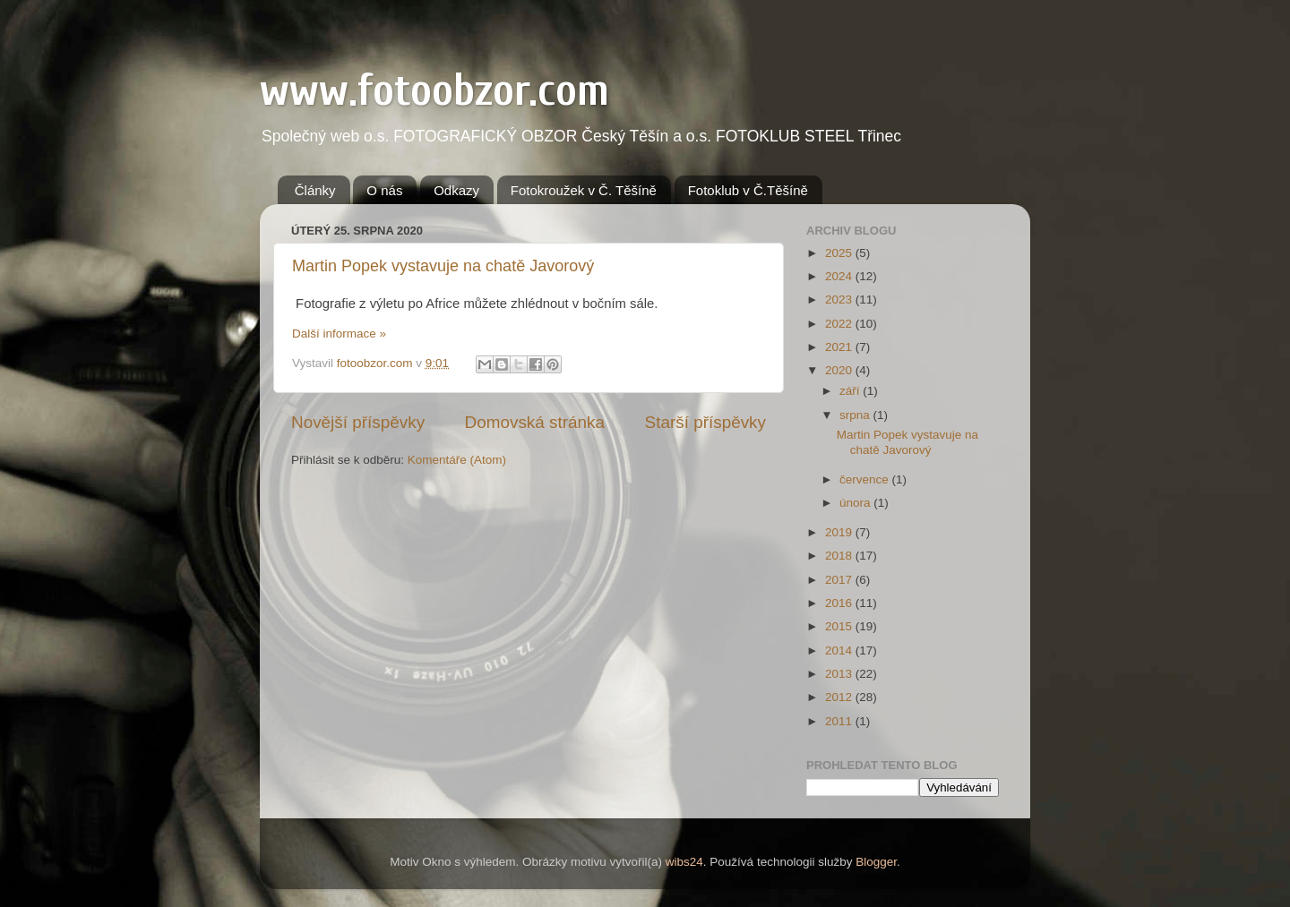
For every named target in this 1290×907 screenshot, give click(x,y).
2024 (840, 276)
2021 (840, 347)
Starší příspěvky (705, 422)
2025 (840, 253)
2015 (840, 626)
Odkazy (456, 190)
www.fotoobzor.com (434, 90)
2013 (840, 673)
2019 (840, 532)
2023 (840, 299)
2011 (840, 721)
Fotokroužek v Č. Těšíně (584, 190)
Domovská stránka (535, 422)
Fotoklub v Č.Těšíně (748, 190)
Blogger (876, 861)
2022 (840, 323)
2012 (840, 697)
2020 (840, 370)
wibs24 (684, 861)
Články (315, 190)
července (865, 479)
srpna (856, 415)
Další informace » (339, 333)
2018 (840, 555)
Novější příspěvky (358, 422)
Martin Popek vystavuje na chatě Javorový (443, 266)
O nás (384, 190)
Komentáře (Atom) (457, 459)
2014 (840, 650)
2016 (840, 603)
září (851, 391)
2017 (840, 579)
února (856, 502)
